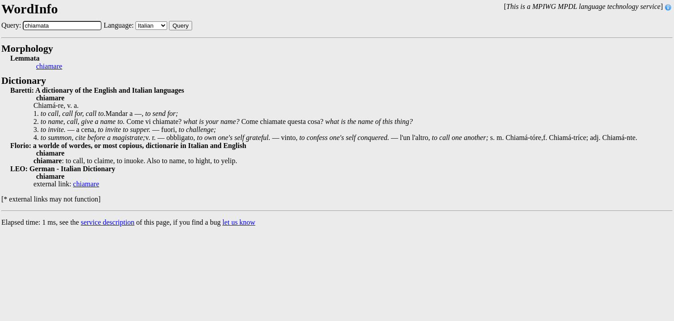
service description (107, 222)
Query (181, 25)
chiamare (49, 66)
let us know (238, 222)
